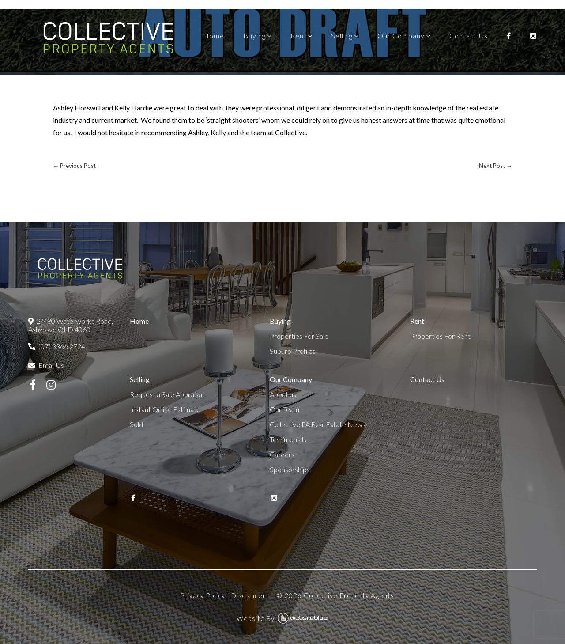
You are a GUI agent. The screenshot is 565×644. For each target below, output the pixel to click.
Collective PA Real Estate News (317, 424)
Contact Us (468, 35)
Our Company (401, 35)
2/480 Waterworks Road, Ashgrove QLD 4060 (70, 325)
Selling (342, 35)
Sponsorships (290, 469)
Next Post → (495, 165)
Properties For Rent (440, 336)
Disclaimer (248, 595)
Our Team (284, 409)
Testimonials (288, 439)
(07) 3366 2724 (56, 346)
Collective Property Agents (349, 595)
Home (213, 35)
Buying (254, 35)
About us (283, 394)
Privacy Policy (202, 595)
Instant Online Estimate (165, 409)
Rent (298, 35)
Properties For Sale (299, 336)
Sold (136, 424)
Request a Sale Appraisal (166, 394)
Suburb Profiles (293, 351)
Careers (282, 454)
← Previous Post (74, 165)
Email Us (46, 365)
